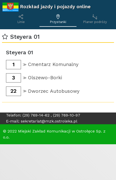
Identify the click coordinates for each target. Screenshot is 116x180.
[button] (5, 36)
